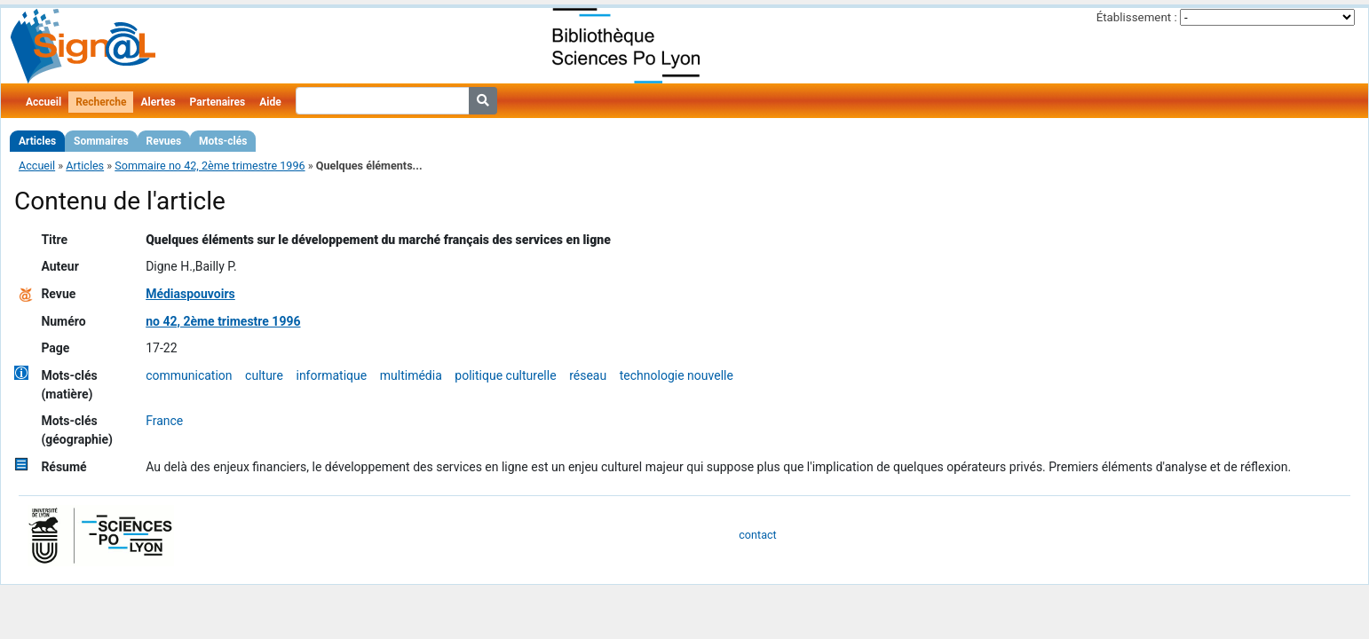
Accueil (43, 102)
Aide (270, 102)
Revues (164, 141)
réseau (587, 375)
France (164, 421)
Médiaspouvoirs (190, 294)
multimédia (411, 375)
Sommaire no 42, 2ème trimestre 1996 (210, 165)
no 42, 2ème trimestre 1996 (223, 321)
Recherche (100, 102)
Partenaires (218, 102)
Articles (37, 141)
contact (757, 534)
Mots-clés (223, 141)
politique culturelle (505, 375)
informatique (331, 375)
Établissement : (1136, 17)
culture (264, 375)
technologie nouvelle (676, 375)
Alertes (157, 102)
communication (189, 375)
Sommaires (101, 141)
